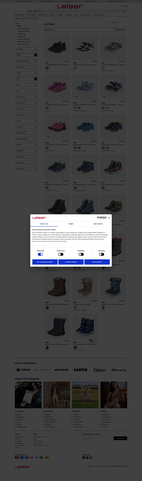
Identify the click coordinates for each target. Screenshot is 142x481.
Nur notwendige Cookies (45, 262)
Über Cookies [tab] (98, 224)
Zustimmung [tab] (44, 224)
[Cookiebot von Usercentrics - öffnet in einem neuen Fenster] (98, 217)
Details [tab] (71, 224)
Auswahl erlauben (71, 262)
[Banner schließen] (109, 217)
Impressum (46, 245)
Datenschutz (36, 245)
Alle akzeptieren (97, 262)
